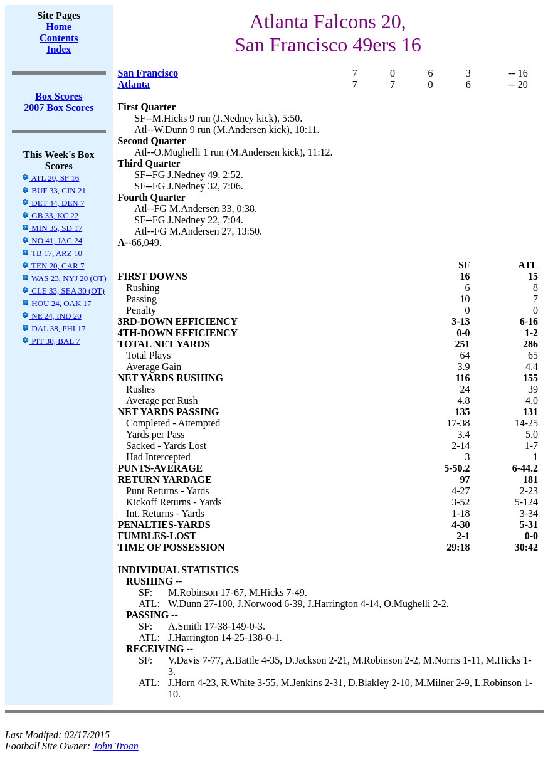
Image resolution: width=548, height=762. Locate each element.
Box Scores (58, 96)
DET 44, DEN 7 (53, 203)
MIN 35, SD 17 (51, 228)
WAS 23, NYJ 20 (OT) (64, 278)
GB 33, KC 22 (49, 215)
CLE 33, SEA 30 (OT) (63, 290)
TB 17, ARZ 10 (51, 253)
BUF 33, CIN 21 (53, 190)
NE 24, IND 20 (51, 315)
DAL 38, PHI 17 (53, 328)
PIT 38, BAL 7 (50, 341)
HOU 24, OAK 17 (56, 303)
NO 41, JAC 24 (51, 240)
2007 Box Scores (58, 107)
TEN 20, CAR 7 (53, 265)
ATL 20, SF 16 (50, 178)
